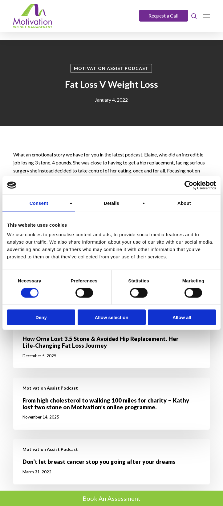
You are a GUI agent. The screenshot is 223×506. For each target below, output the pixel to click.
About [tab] (184, 202)
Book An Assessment (111, 498)
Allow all (181, 317)
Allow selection (111, 317)
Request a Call (163, 15)
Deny (41, 317)
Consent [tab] (39, 202)
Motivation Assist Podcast (111, 68)
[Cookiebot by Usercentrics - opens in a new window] (189, 185)
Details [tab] (111, 202)
